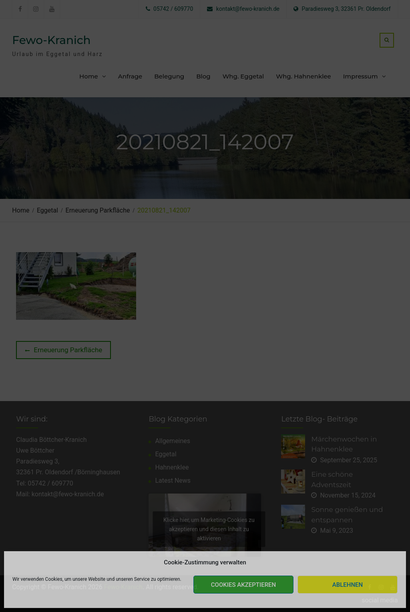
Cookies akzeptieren (243, 584)
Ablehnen (347, 584)
